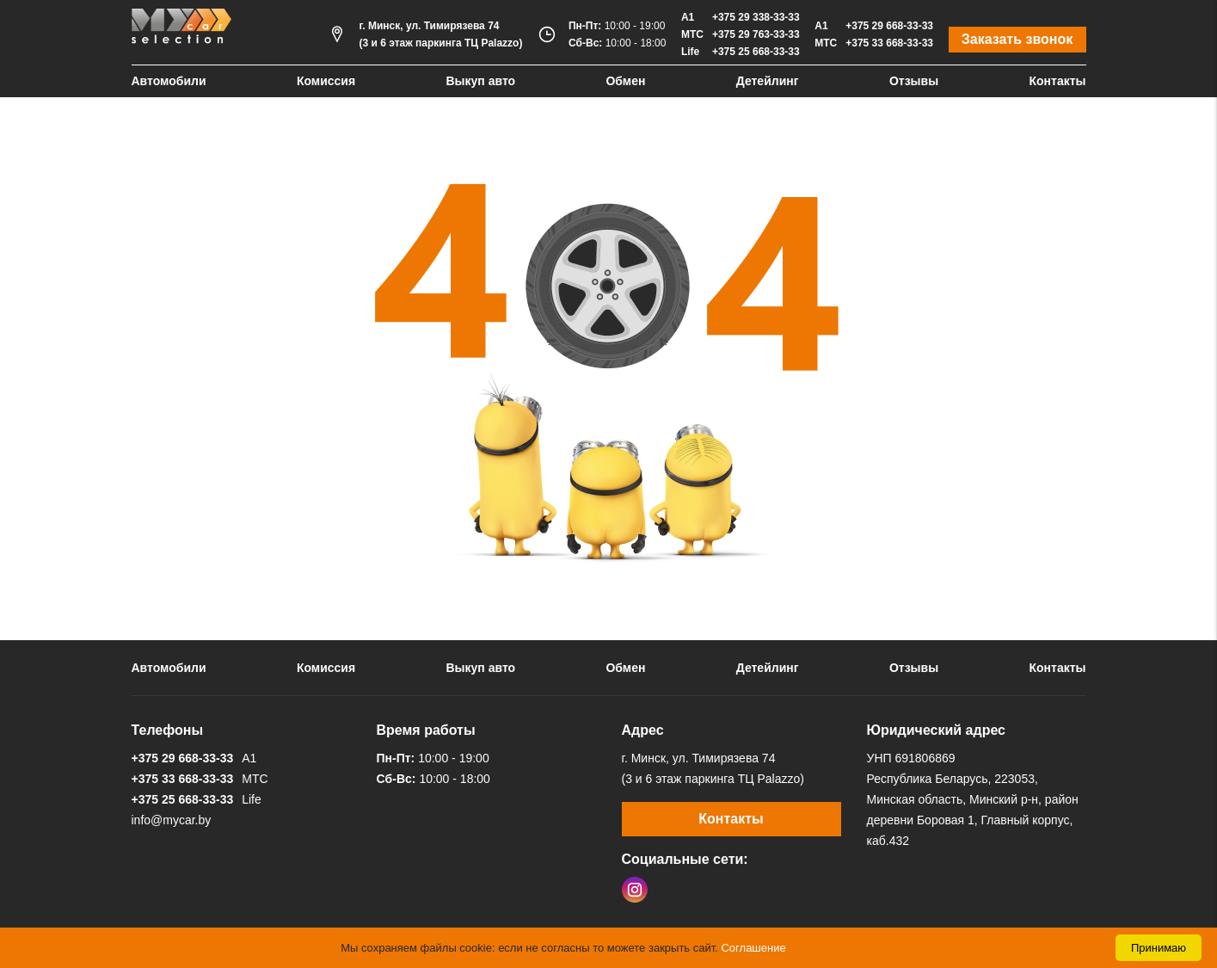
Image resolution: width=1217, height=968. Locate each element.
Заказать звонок (1017, 39)
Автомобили (169, 81)
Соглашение (753, 947)
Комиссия (326, 81)
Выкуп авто (480, 81)
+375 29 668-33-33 (889, 26)
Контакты (1057, 81)
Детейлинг (767, 81)
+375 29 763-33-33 (756, 34)
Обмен (625, 81)
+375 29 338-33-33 (756, 17)
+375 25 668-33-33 (756, 52)
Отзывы (913, 81)
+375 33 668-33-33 (889, 43)
